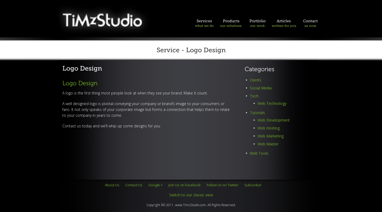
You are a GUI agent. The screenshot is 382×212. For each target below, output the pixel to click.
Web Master (268, 143)
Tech (254, 95)
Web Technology (272, 103)
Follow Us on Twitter (222, 185)
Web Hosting (269, 128)
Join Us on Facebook (184, 185)
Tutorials (257, 112)
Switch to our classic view (191, 194)
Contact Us (133, 185)
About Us (112, 185)
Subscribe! (252, 185)
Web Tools (259, 153)
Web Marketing (271, 136)
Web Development (274, 120)
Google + (155, 185)
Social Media (261, 87)
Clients (255, 80)
